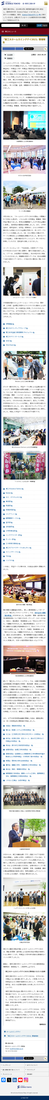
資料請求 (29, 1074)
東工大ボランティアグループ (16, 328)
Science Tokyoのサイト (30, 14)
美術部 (8, 501)
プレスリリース (7, 1074)
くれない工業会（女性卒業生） (17, 780)
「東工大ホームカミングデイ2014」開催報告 (22, 1036)
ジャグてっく (10, 514)
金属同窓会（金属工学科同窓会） (17, 749)
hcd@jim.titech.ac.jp (16, 1049)
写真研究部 (10, 510)
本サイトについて (32, 1065)
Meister (8, 493)
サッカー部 (10, 539)
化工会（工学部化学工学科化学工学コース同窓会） (24, 734)
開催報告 (9, 58)
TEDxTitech (10, 345)
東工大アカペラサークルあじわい (17, 547)
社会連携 (9, 55)
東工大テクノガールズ (13, 336)
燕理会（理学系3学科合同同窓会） (18, 761)
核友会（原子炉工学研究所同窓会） (18, 745)
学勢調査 (9, 324)
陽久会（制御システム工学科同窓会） (19, 730)
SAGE (8, 341)
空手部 (8, 522)
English (45, 25)
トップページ (6, 1065)
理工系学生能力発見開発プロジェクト (19, 332)
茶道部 (8, 505)
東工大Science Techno (13, 488)
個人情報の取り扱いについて (11, 1070)
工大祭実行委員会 (12, 543)
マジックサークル (12, 552)
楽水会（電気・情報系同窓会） (17, 769)
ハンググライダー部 (13, 535)
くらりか (9, 560)
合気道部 (9, 526)
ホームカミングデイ (13, 1032)
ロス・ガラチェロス (13, 497)
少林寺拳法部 (10, 531)
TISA (7, 556)
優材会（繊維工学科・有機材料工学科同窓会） (22, 765)
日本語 (39, 25)
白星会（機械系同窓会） (14, 726)
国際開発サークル (12, 518)
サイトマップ (31, 1070)
